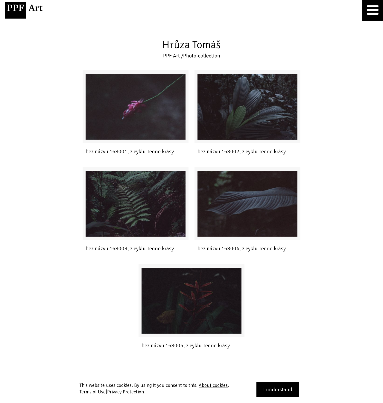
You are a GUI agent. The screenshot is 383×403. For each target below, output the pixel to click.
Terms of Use (93, 392)
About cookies (213, 385)
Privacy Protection (125, 392)
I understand (277, 389)
